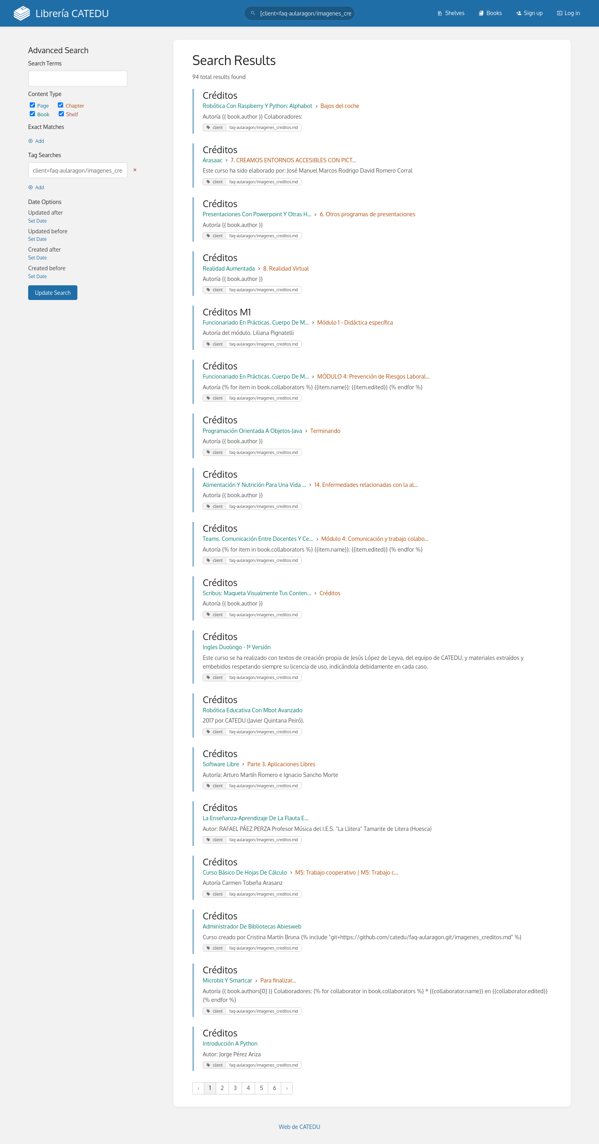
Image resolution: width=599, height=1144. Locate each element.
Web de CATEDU (300, 1126)
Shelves (451, 13)
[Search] (253, 13)
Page (40, 105)
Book (40, 114)
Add (36, 141)
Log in (568, 13)
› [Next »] (287, 1087)
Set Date (37, 221)
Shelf (68, 114)
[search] (299, 13)
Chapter (71, 105)
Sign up (529, 13)
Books (490, 13)
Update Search (53, 292)
